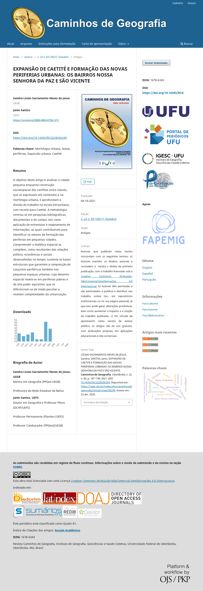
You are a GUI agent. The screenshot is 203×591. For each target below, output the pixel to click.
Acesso (192, 3)
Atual (10, 44)
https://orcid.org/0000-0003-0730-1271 (36, 120)
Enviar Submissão (156, 63)
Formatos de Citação (96, 402)
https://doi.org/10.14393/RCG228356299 (40, 138)
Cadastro (177, 3)
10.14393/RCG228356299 (95, 382)
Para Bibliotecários (153, 315)
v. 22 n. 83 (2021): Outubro (53, 57)
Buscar (187, 44)
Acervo (28, 57)
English (147, 267)
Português (149, 279)
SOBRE (17, 467)
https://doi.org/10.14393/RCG (163, 93)
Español (147, 273)
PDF (89, 182)
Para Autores (150, 309)
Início (16, 57)
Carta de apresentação (97, 44)
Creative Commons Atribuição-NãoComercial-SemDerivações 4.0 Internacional (106, 281)
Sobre (122, 44)
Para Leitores (150, 303)
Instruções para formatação (56, 44)
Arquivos (26, 44)
